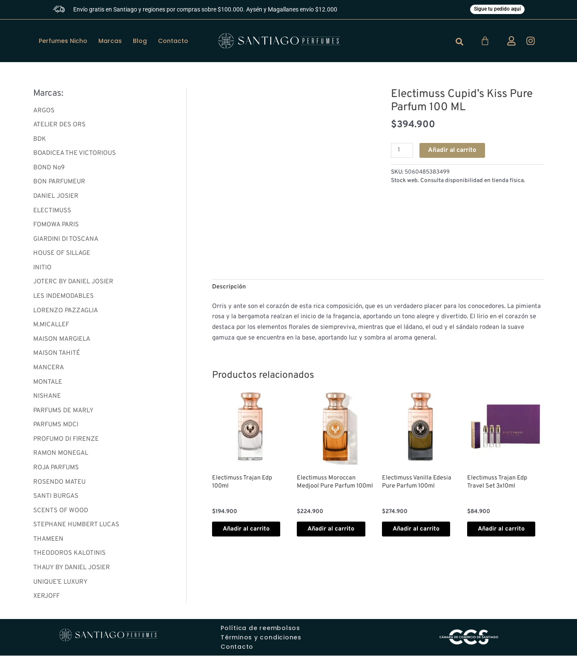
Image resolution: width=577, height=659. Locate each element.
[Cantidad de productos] (402, 151)
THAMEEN (48, 542)
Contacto (173, 41)
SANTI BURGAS (55, 499)
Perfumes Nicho (63, 41)
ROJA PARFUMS (56, 470)
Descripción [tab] (229, 288)
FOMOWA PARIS (56, 227)
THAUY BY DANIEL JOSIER (71, 571)
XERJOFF (46, 600)
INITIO (42, 269)
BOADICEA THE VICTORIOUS (74, 155)
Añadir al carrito (453, 151)
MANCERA (48, 370)
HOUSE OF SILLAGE (61, 255)
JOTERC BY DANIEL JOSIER (73, 284)
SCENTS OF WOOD (60, 514)
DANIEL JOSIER (55, 198)
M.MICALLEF (51, 327)
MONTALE (47, 384)
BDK (39, 140)
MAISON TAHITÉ (56, 355)
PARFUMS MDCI (55, 427)
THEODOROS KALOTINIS (69, 557)
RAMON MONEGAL (60, 456)
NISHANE (47, 399)
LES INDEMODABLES (63, 298)
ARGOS (44, 112)
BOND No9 (49, 169)
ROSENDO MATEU (59, 485)
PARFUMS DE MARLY (63, 413)
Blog (140, 41)
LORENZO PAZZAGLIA (65, 312)
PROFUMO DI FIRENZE (66, 442)
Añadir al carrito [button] (242, 536)
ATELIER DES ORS (59, 126)
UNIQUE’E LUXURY (60, 585)
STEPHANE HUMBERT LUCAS (76, 528)
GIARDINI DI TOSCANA (65, 241)
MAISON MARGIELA (61, 341)
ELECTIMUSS (52, 212)
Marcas (110, 41)
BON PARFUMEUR (59, 183)
